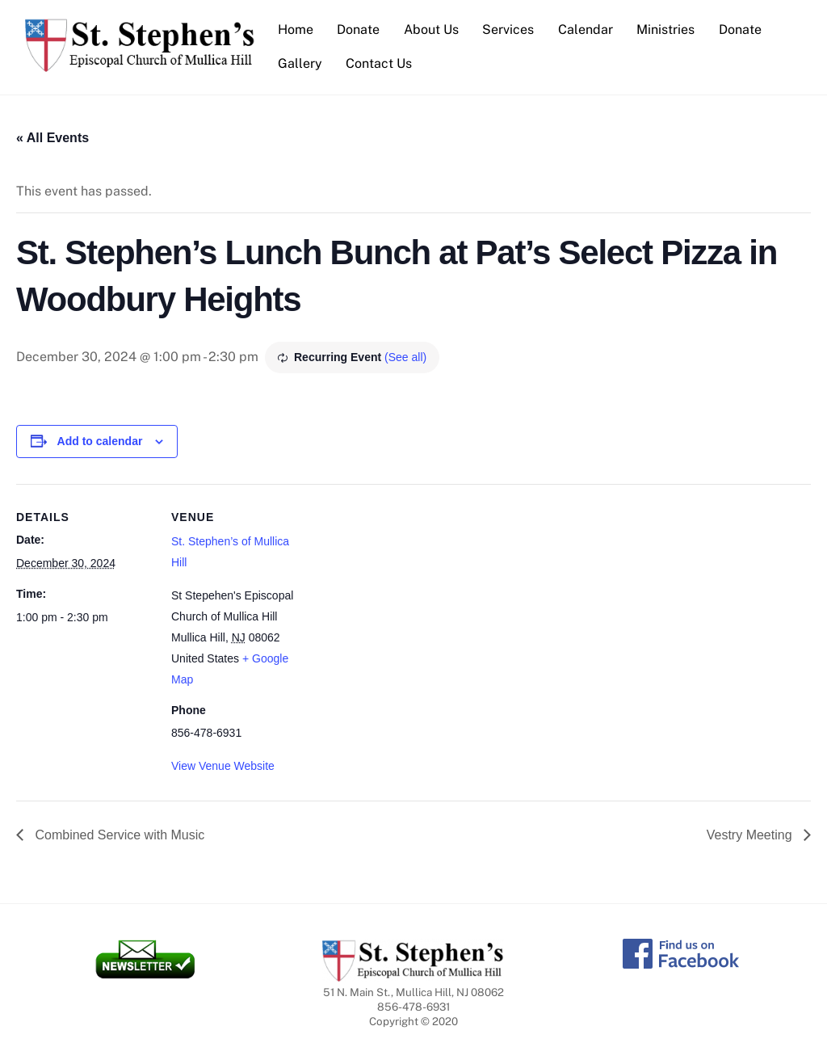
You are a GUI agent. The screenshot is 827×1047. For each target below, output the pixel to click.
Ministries (665, 29)
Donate (358, 29)
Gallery (300, 63)
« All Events (52, 138)
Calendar (585, 29)
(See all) (405, 357)
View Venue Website (223, 765)
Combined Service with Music (117, 835)
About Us (431, 29)
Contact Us (379, 63)
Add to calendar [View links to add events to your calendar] (100, 441)
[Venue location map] (411, 596)
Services (508, 29)
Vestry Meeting (751, 835)
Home (295, 29)
